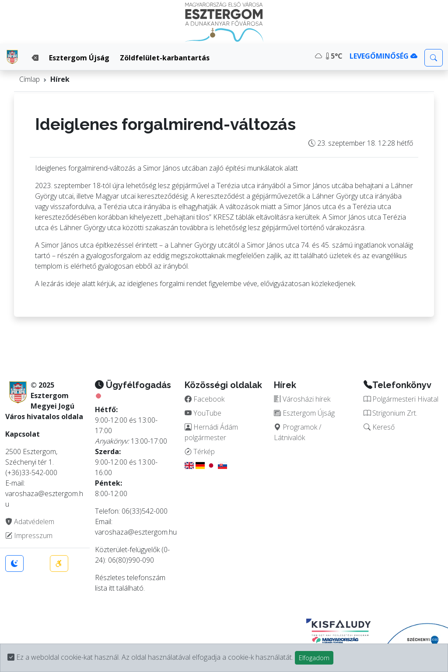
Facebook (204, 399)
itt (112, 588)
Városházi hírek (302, 399)
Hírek (60, 79)
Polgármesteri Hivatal (401, 399)
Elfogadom (314, 658)
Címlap (29, 79)
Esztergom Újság (79, 58)
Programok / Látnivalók (297, 432)
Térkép (200, 451)
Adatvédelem (29, 521)
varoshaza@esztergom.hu (136, 532)
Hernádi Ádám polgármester (211, 432)
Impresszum (28, 535)
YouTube (203, 413)
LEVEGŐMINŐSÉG (383, 56)
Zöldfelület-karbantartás (165, 58)
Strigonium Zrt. (390, 413)
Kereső (379, 427)
